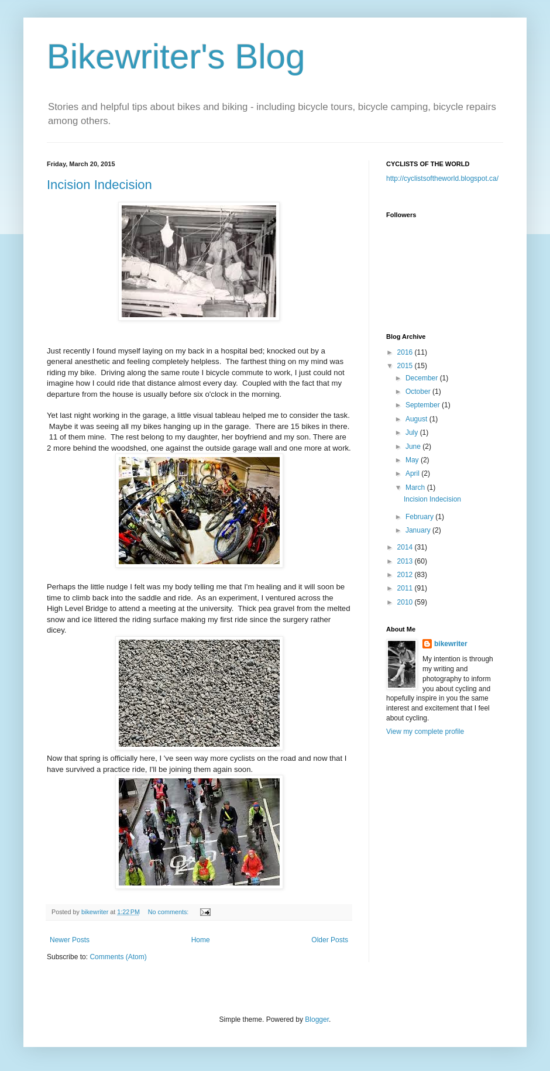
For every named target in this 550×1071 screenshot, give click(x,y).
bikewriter (451, 644)
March (416, 487)
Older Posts (329, 940)
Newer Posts (70, 940)
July (412, 432)
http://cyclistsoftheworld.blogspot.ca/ (442, 178)
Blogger (317, 1019)
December (422, 378)
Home (200, 940)
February (420, 517)
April (413, 473)
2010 (406, 602)
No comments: (169, 911)
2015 (406, 366)
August (417, 419)
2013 (406, 561)
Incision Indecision (99, 184)
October (418, 391)
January (418, 530)
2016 (406, 352)
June (413, 446)
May (413, 460)
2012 (406, 575)
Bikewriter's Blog (176, 56)
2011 (406, 588)
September (423, 405)
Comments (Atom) (118, 957)
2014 (406, 547)
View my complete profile (425, 731)
